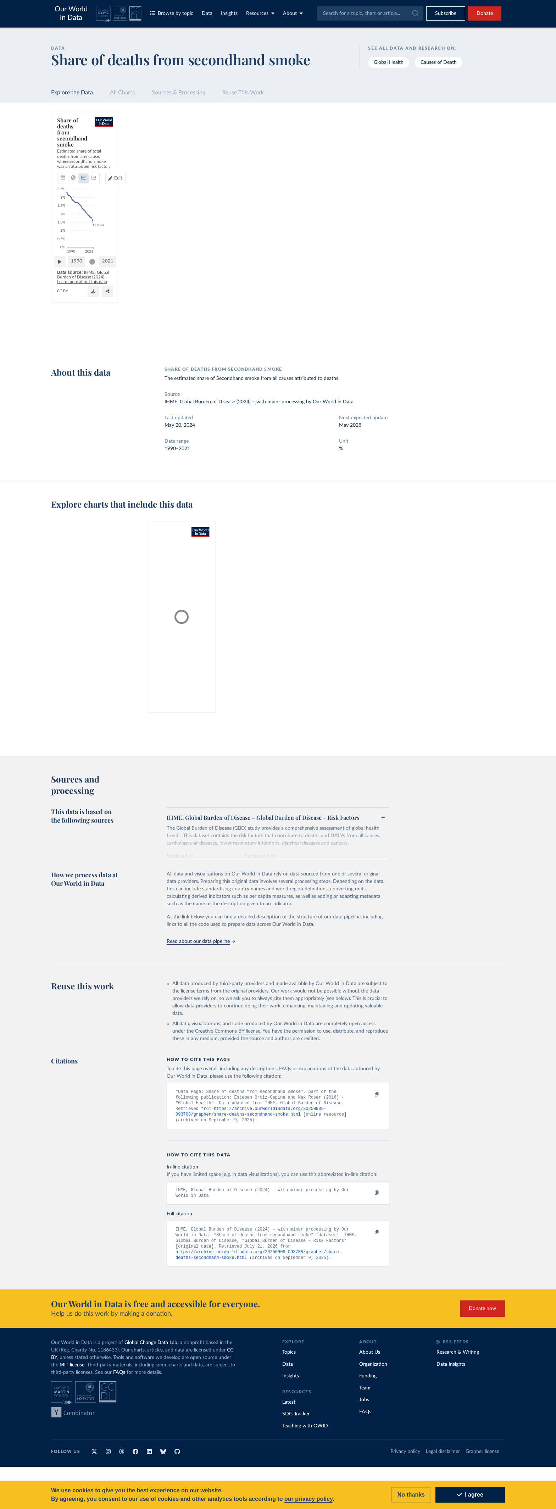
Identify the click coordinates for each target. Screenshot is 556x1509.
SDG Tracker (296, 1418)
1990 (115, 322)
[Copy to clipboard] (369, 1094)
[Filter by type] (448, 195)
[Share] (319, 340)
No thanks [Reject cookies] (411, 1495)
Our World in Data (71, 13)
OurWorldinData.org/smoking (85, 343)
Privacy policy (405, 1456)
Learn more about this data (197, 337)
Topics (289, 1357)
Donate (485, 13)
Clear (491, 165)
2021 (377, 322)
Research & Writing (458, 1357)
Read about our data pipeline (201, 941)
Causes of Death (439, 62)
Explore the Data (72, 92)
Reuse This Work (243, 92)
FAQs (119, 1377)
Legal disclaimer (443, 1456)
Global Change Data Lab (150, 1347)
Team (365, 1393)
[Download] (284, 340)
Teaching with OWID (305, 1430)
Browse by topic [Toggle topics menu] (171, 13)
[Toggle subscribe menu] (445, 13)
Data (207, 13)
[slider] (131, 322)
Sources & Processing (178, 92)
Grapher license (482, 1456)
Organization (373, 1369)
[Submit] (414, 13)
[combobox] (370, 13)
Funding (368, 1380)
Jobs (364, 1404)
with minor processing (280, 401)
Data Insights (451, 1369)
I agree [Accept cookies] (470, 1495)
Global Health (389, 62)
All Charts (122, 92)
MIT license (72, 1369)
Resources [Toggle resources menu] (260, 13)
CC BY (122, 343)
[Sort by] (441, 151)
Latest (288, 1407)
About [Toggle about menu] (293, 13)
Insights (229, 13)
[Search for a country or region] (448, 134)
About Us (369, 1357)
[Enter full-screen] (360, 340)
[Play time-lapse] (80, 322)
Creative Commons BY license (227, 1031)
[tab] (72, 148)
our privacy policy (308, 1499)
